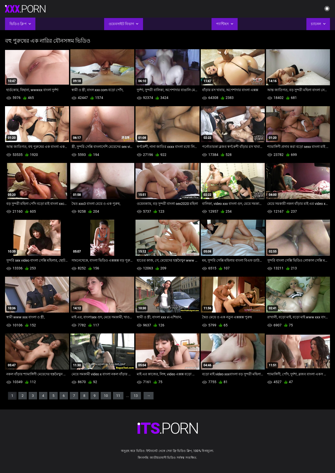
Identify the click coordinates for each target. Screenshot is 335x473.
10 (106, 396)
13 (136, 396)
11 (118, 396)
